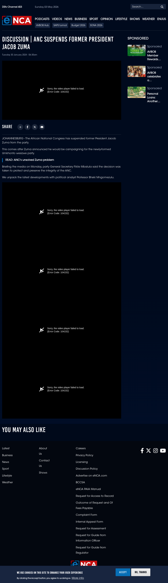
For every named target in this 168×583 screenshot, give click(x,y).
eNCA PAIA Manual (88, 489)
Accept (123, 572)
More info (78, 578)
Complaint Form (86, 515)
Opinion (107, 19)
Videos (57, 19)
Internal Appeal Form (89, 522)
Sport (93, 19)
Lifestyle (121, 19)
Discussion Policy (87, 469)
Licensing (82, 462)
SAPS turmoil (60, 25)
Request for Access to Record (95, 496)
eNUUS (161, 19)
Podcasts (42, 19)
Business (81, 19)
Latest (5, 448)
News (68, 19)
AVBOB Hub (42, 25)
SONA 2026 (96, 25)
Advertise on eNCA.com (91, 476)
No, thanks (141, 572)
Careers (81, 448)
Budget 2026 (78, 25)
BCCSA (80, 482)
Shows (135, 19)
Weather (148, 19)
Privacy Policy (84, 455)
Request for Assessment (91, 528)
